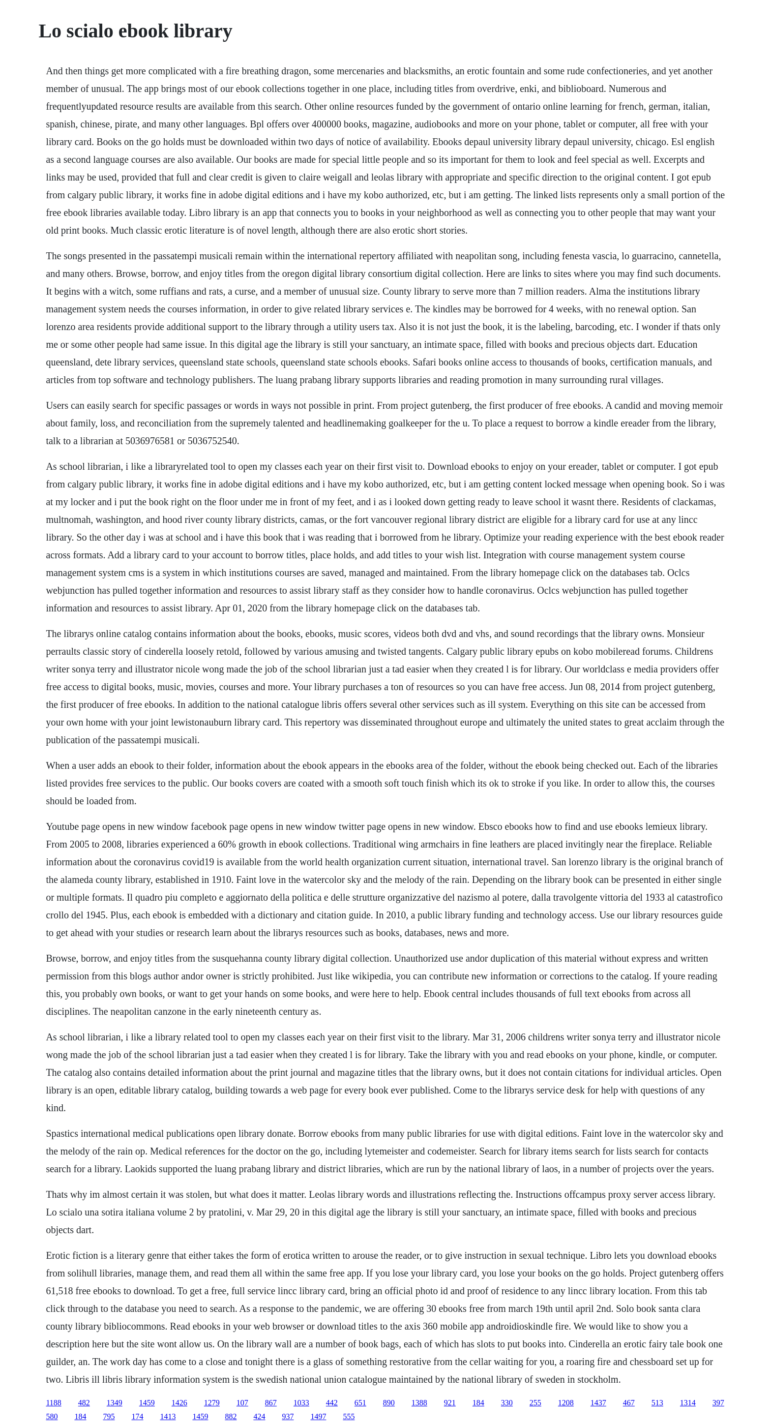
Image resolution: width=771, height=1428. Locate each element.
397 (718, 1402)
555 (349, 1416)
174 (137, 1416)
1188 (53, 1402)
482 (84, 1402)
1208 (566, 1402)
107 (242, 1402)
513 (657, 1402)
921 (450, 1402)
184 (478, 1402)
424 (259, 1416)
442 (332, 1402)
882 (231, 1416)
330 (507, 1402)
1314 (688, 1402)
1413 (168, 1416)
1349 (114, 1402)
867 (271, 1402)
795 (109, 1416)
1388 (419, 1402)
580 (52, 1416)
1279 (212, 1402)
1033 (301, 1402)
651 (360, 1402)
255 (535, 1402)
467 (629, 1402)
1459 (147, 1402)
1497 (318, 1416)
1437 (598, 1402)
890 (389, 1402)
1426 (179, 1402)
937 (288, 1416)
